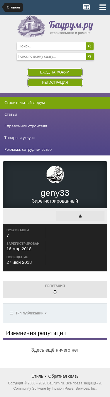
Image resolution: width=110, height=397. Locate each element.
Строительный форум (24, 102)
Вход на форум (54, 72)
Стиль (39, 376)
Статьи (10, 114)
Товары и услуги (19, 137)
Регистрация (55, 83)
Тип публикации (28, 313)
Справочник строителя (25, 126)
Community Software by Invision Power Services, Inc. (55, 388)
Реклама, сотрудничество (28, 149)
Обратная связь (63, 376)
